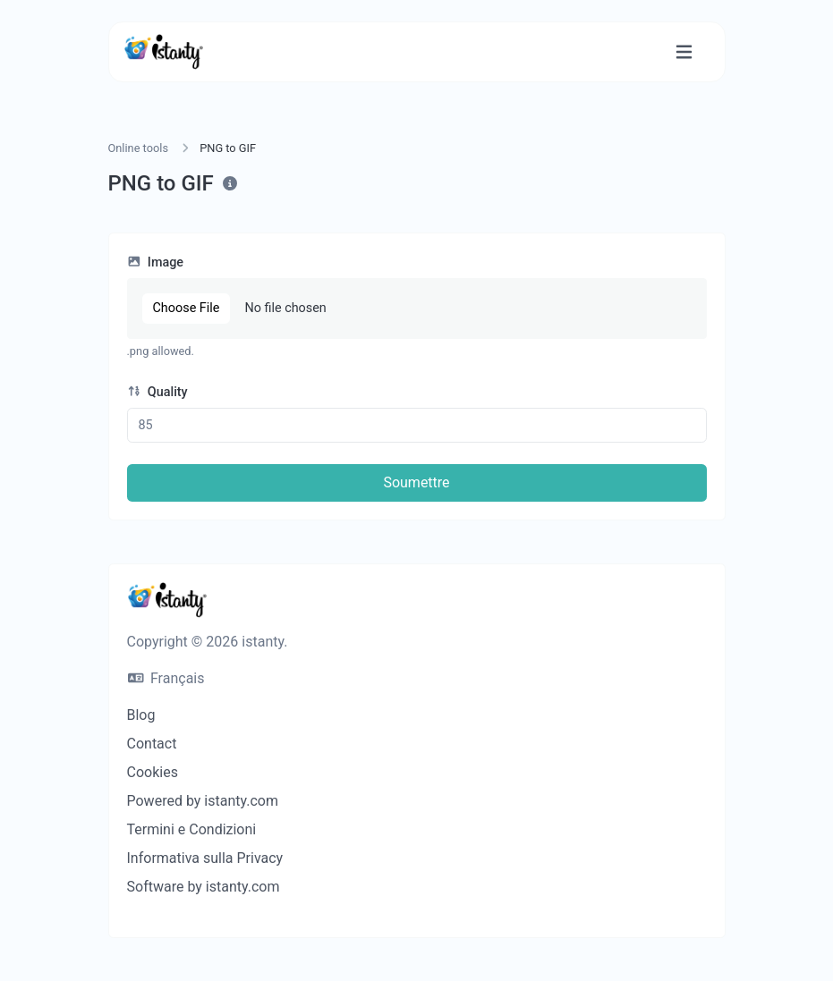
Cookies (152, 772)
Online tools (138, 148)
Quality (157, 392)
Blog (141, 714)
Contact (152, 743)
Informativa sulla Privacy (205, 858)
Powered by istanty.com (202, 800)
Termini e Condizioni (192, 829)
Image (155, 262)
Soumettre (416, 482)
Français (166, 678)
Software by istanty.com (203, 886)
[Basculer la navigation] (684, 52)
